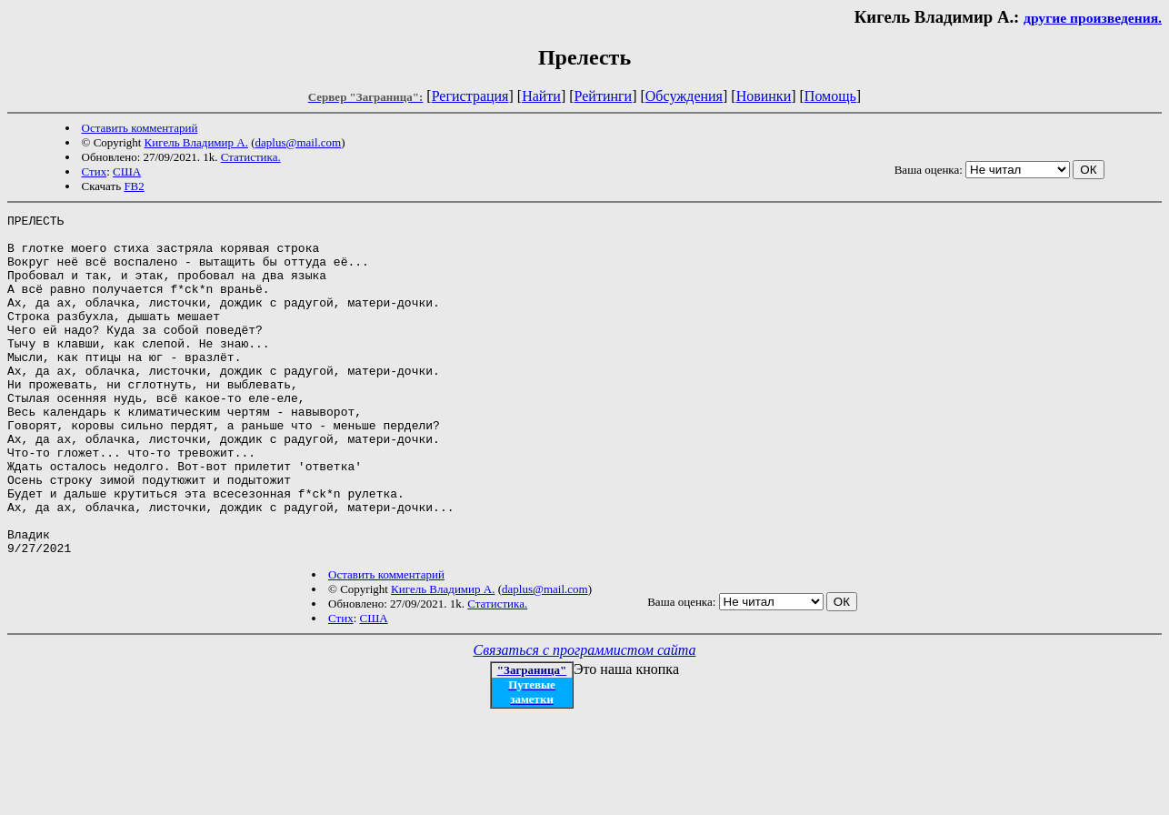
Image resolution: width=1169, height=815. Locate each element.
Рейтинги (604, 96)
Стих (94, 171)
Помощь (830, 96)
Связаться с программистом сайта (585, 718)
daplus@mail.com (298, 142)
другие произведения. (1093, 17)
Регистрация (470, 96)
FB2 (134, 186)
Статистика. (251, 157)
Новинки (764, 96)
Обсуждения (684, 96)
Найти (541, 96)
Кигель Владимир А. (196, 142)
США (127, 171)
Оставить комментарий (140, 128)
